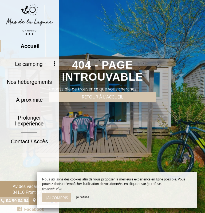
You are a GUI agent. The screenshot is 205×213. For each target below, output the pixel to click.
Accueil (30, 46)
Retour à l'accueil (102, 97)
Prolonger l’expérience (29, 121)
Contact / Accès (29, 141)
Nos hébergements (29, 82)
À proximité (29, 100)
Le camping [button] (35, 64)
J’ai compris (57, 197)
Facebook (30, 209)
